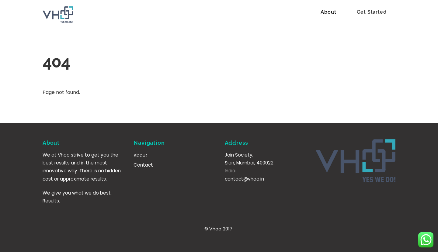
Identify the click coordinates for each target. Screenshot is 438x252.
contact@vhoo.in (244, 179)
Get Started (372, 12)
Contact (143, 165)
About (328, 12)
